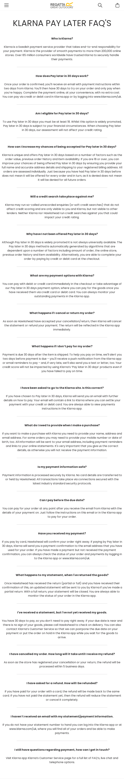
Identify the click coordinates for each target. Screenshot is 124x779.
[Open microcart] (117, 5)
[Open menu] (6, 5)
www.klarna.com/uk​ (107, 97)
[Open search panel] (100, 5)
